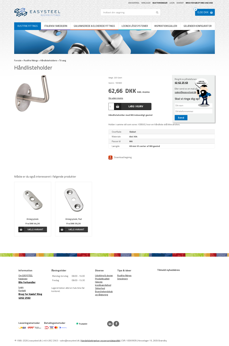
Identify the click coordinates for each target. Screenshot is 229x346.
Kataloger (145, 3)
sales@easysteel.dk (185, 92)
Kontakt (180, 3)
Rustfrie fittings (124, 275)
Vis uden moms (115, 98)
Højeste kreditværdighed (103, 283)
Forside (17, 60)
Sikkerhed (100, 288)
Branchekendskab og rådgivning (104, 293)
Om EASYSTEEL (133, 3)
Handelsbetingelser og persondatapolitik (100, 340)
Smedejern (122, 278)
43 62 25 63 (181, 83)
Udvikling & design (104, 275)
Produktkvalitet (102, 278)
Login (172, 3)
